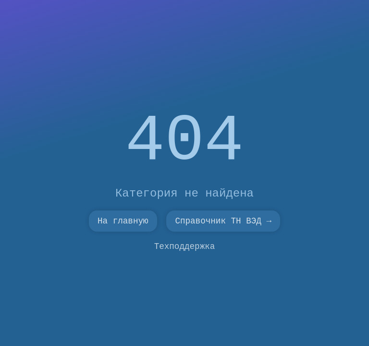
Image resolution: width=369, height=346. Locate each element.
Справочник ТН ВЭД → (223, 221)
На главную (123, 221)
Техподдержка (184, 246)
